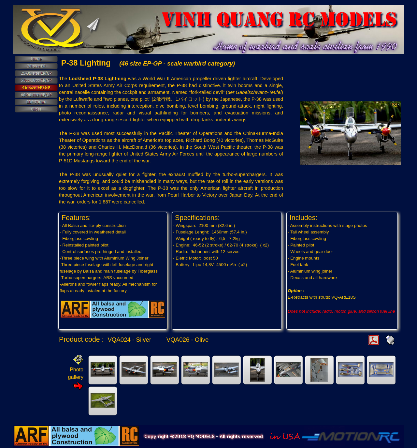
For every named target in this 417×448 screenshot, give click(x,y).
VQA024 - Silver (129, 339)
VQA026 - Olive (187, 339)
